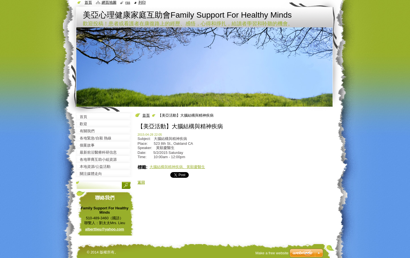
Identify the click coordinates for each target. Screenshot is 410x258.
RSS (127, 2)
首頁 (146, 115)
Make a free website (271, 253)
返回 (141, 182)
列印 (142, 2)
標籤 (142, 167)
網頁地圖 (109, 2)
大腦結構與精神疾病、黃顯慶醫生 (177, 167)
